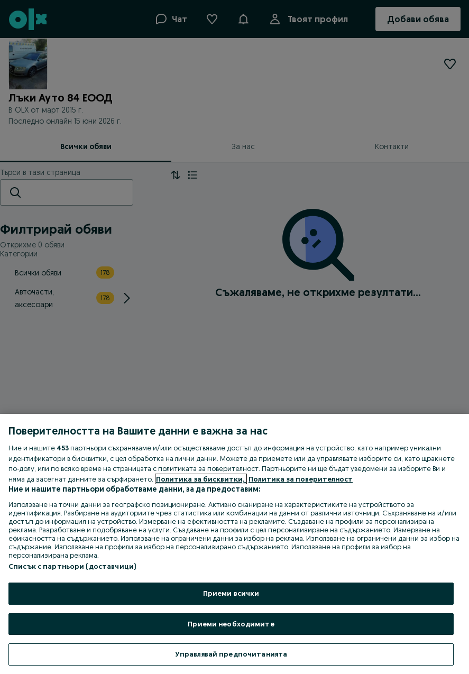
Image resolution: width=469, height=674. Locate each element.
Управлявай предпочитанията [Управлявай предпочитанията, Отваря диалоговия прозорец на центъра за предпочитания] (231, 654)
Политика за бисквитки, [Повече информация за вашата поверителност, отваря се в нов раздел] (201, 479)
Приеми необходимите (231, 624)
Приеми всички (231, 593)
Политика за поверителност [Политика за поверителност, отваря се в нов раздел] (301, 479)
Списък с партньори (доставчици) (72, 566)
